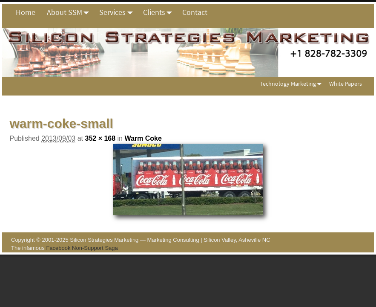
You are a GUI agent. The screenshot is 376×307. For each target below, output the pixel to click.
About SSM (70, 12)
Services (118, 12)
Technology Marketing (292, 83)
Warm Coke (142, 138)
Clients (160, 12)
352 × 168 (100, 138)
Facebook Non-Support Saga (82, 248)
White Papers (345, 83)
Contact (194, 12)
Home (25, 12)
